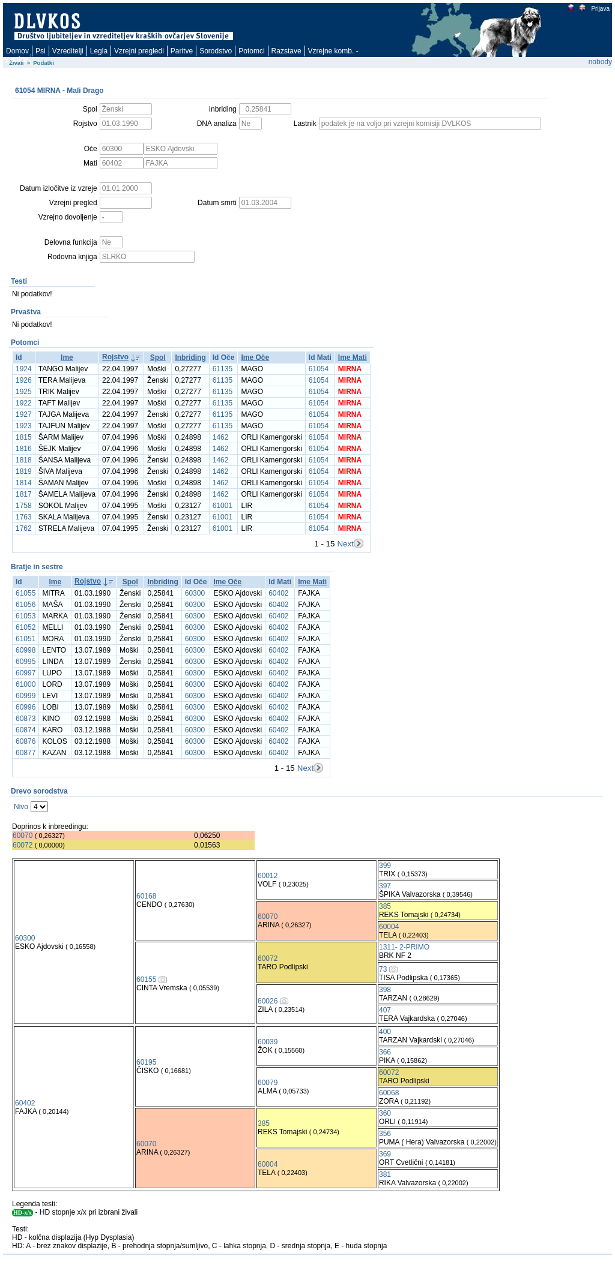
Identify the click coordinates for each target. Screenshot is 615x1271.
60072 (22, 845)
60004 (389, 927)
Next (345, 543)
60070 (22, 835)
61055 (25, 593)
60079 (267, 1082)
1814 (24, 483)
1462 (221, 437)
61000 (25, 684)
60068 (389, 1093)
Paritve (182, 51)
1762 (24, 528)
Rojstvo (115, 357)
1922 (24, 403)
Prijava (600, 8)
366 (385, 1052)
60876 (25, 741)
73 (383, 969)
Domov (17, 51)
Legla (99, 51)
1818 (24, 460)
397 (385, 886)
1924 (24, 369)
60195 (146, 1062)
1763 (24, 517)
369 (385, 1154)
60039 (267, 1042)
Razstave (286, 51)
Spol (158, 357)
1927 (24, 414)
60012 (267, 876)
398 (385, 989)
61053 (25, 616)
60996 (25, 707)
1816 (24, 448)
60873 (25, 718)
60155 (146, 979)
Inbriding (190, 357)
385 (385, 906)
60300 (195, 593)
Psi (40, 51)
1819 (24, 471)
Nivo (21, 807)
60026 (267, 1001)
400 (385, 1031)
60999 (25, 696)
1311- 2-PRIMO (404, 947)
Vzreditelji (67, 51)
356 (385, 1133)
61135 (222, 369)
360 (385, 1113)
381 (385, 1174)
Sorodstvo (215, 51)
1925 (24, 391)
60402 (278, 593)
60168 (146, 896)
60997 (25, 673)
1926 (24, 380)
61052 (25, 627)
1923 (24, 426)
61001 (222, 505)
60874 (25, 730)
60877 (25, 753)
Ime (67, 357)
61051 (25, 639)
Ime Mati (352, 357)
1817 (24, 494)
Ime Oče (255, 357)
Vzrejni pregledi (139, 51)
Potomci (251, 51)
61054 (319, 369)
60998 (25, 650)
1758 (24, 505)
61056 (25, 604)
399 (385, 865)
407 (385, 1010)
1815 (24, 437)
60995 (25, 661)
